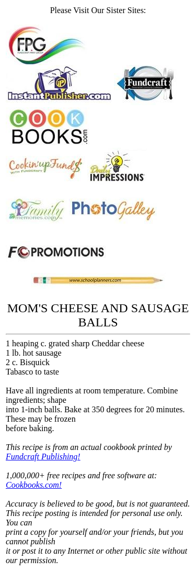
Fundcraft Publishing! (43, 456)
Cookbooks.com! (34, 484)
